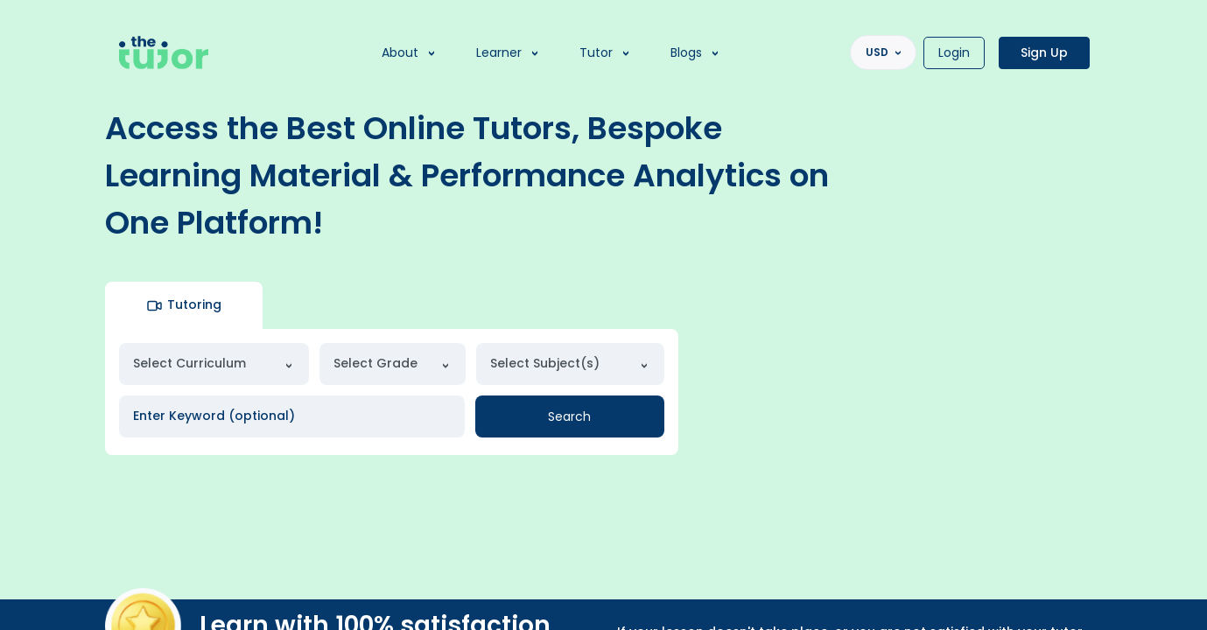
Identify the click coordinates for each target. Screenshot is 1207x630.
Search (569, 416)
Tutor (596, 52)
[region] (603, 315)
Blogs (686, 52)
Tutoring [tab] (183, 305)
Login (954, 52)
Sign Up (1044, 52)
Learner (499, 52)
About (400, 52)
